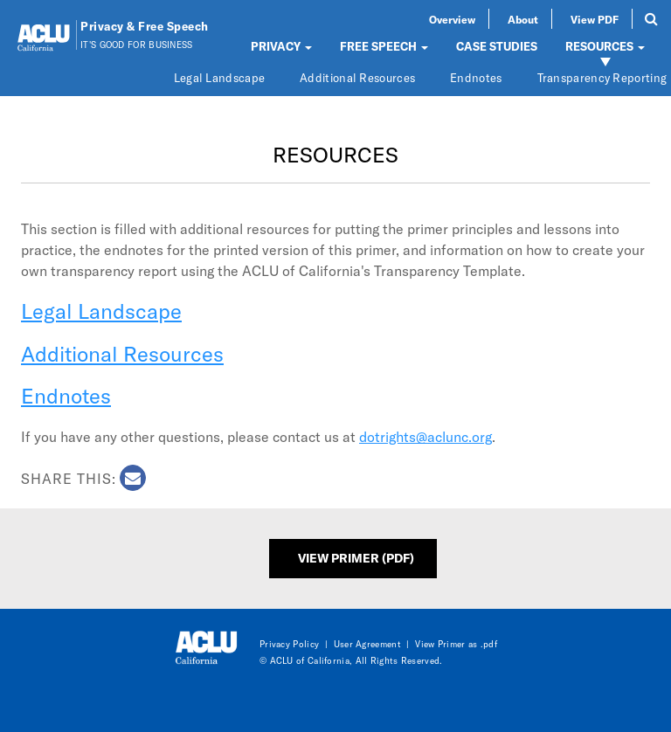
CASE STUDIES (496, 46)
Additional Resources (357, 78)
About (523, 19)
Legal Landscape (220, 78)
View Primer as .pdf (456, 644)
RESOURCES (605, 46)
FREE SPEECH (384, 46)
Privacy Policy (289, 644)
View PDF (595, 19)
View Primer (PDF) (356, 557)
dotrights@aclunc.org (425, 436)
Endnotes (476, 78)
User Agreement (367, 644)
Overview (452, 19)
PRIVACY (281, 46)
